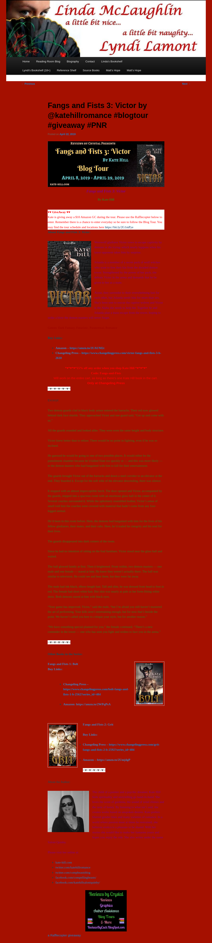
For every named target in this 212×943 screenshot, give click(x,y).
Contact (90, 61)
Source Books (91, 70)
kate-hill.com (63, 862)
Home (26, 61)
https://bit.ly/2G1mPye (119, 227)
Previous (28, 83)
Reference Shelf (66, 70)
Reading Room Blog (48, 61)
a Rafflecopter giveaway (64, 935)
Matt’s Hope (113, 70)
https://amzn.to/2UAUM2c (87, 348)
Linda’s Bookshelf (111, 61)
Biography (73, 61)
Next (186, 83)
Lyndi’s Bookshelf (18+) (36, 70)
